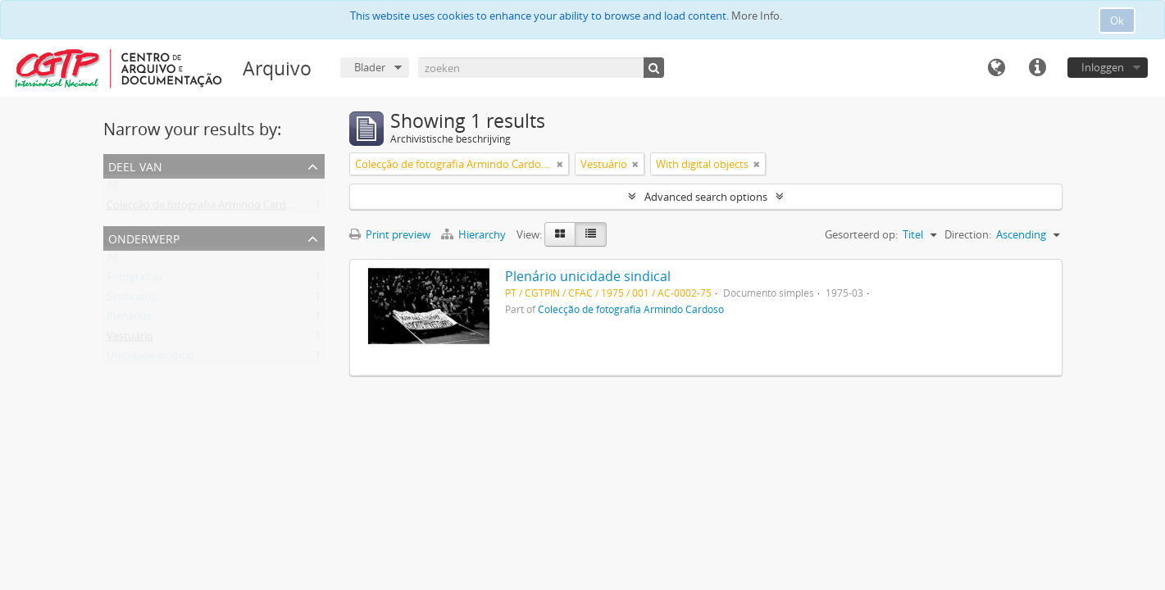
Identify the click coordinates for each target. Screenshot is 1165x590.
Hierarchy (474, 234)
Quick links (1037, 68)
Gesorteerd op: (861, 234)
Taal (996, 68)
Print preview (389, 234)
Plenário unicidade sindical (588, 276)
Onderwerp (144, 237)
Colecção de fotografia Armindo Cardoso (205, 208)
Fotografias (134, 280)
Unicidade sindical (150, 359)
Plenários (129, 319)
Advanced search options (705, 196)
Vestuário (130, 339)
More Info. (756, 15)
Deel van (135, 165)
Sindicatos (132, 300)
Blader (369, 67)
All (112, 188)
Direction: (967, 234)
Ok (1117, 20)
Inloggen (1102, 67)
